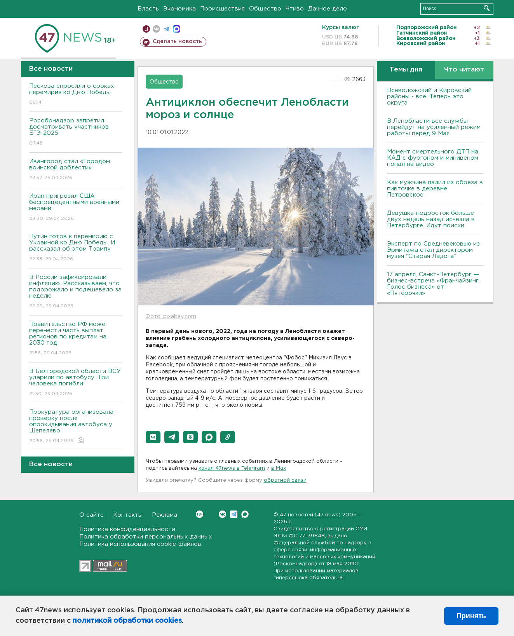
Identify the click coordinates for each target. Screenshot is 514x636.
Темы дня (405, 70)
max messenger (176, 29)
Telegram (233, 514)
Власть (148, 8)
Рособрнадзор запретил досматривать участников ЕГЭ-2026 (75, 132)
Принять (471, 616)
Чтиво (295, 8)
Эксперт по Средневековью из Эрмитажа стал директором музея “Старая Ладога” (433, 250)
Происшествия (222, 8)
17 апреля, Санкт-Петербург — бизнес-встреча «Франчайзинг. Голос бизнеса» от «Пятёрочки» (433, 284)
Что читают (464, 70)
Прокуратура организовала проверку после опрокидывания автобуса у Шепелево (75, 426)
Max (245, 514)
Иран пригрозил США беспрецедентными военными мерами (75, 207)
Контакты (128, 515)
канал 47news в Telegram (232, 468)
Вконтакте (199, 514)
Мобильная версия (146, 29)
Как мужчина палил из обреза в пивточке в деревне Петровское (435, 188)
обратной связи (285, 480)
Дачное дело (327, 8)
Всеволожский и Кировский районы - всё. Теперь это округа (429, 96)
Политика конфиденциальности (127, 529)
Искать (487, 8)
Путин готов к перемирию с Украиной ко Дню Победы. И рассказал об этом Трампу (75, 248)
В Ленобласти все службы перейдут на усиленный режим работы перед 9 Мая (434, 127)
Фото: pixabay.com (170, 316)
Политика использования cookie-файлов (140, 544)
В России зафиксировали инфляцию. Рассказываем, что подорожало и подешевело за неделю (75, 292)
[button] (153, 437)
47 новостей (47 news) (310, 515)
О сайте (91, 515)
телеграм (166, 29)
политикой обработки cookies (127, 621)
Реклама (164, 515)
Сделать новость (177, 41)
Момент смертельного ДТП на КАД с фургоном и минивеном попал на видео (432, 158)
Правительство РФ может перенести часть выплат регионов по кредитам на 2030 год (75, 339)
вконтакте (156, 29)
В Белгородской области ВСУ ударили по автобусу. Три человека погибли (75, 383)
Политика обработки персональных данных (145, 536)
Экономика (179, 8)
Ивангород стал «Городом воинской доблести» (75, 170)
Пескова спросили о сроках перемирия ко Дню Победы (75, 95)
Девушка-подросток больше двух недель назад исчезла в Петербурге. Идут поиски (431, 219)
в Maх (278, 468)
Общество (265, 8)
